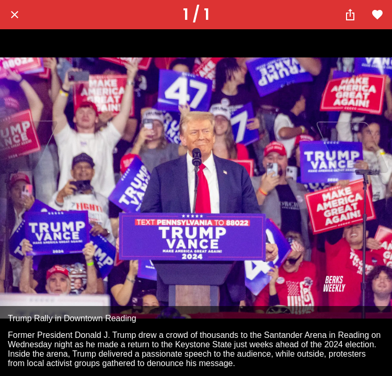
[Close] (14, 14)
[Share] (350, 14)
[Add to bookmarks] (377, 14)
